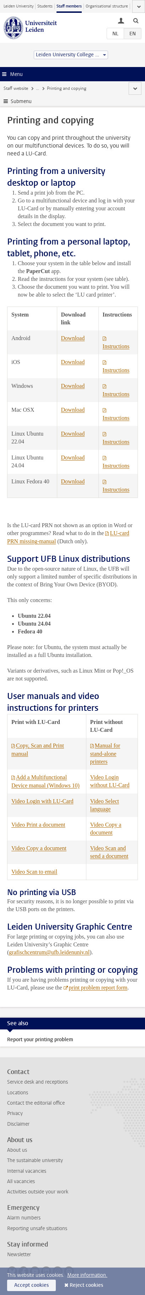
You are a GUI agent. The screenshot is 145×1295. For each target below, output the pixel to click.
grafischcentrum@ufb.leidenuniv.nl (49, 952)
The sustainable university (35, 1160)
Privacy (15, 1113)
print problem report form (98, 988)
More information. (87, 1275)
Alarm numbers (24, 1217)
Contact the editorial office (36, 1103)
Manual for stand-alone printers (105, 753)
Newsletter (19, 1254)
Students (45, 6)
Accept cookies (31, 1285)
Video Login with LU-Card (42, 801)
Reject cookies (86, 1285)
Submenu (21, 101)
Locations (17, 1092)
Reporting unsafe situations (37, 1228)
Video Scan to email (34, 872)
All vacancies (21, 1181)
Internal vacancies (26, 1171)
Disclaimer (18, 1124)
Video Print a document (38, 825)
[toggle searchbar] (135, 20)
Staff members (69, 6)
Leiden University (18, 6)
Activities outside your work (37, 1191)
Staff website (16, 88)
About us (17, 1150)
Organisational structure (107, 6)
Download (73, 338)
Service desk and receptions (37, 1082)
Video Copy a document (38, 848)
